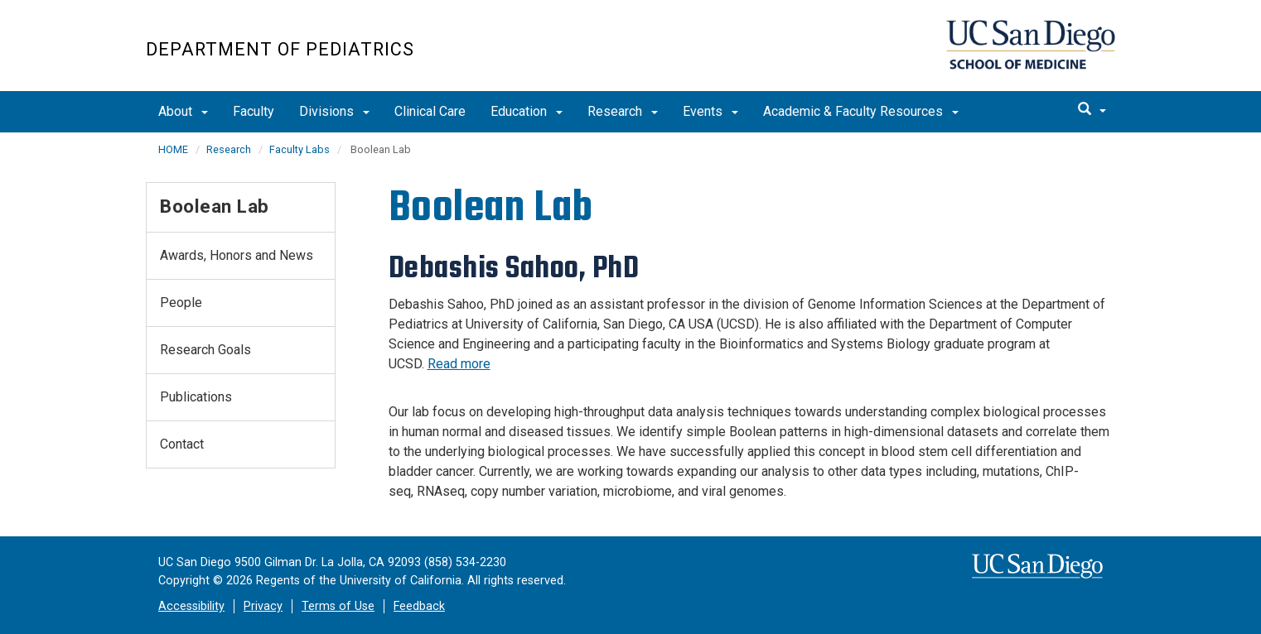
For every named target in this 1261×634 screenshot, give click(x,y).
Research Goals (205, 350)
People (181, 302)
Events (710, 111)
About (183, 111)
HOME (173, 149)
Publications (196, 397)
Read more (459, 364)
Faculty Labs (299, 149)
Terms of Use (338, 606)
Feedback (419, 606)
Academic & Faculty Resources (861, 111)
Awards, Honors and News (236, 255)
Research (622, 111)
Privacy (263, 606)
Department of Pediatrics (280, 49)
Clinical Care (430, 111)
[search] (1092, 110)
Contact (182, 444)
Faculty (253, 111)
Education (526, 111)
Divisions (334, 111)
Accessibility (191, 606)
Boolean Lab (214, 206)
